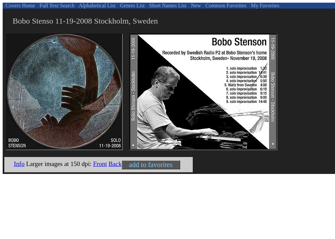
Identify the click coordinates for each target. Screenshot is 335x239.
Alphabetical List (97, 5)
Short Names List (167, 5)
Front (100, 163)
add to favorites (150, 165)
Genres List (132, 5)
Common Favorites (225, 5)
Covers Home (19, 5)
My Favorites (264, 5)
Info (19, 163)
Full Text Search (56, 5)
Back (115, 163)
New (195, 5)
